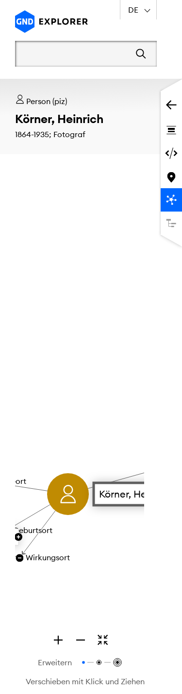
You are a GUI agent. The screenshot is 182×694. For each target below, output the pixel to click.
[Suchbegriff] (72, 53)
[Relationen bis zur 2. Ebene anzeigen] (99, 662)
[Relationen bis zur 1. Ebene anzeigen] (83, 662)
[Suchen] (141, 54)
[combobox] (138, 9)
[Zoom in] (58, 640)
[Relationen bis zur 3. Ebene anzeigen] (117, 662)
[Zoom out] (80, 640)
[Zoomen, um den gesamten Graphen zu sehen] (103, 640)
